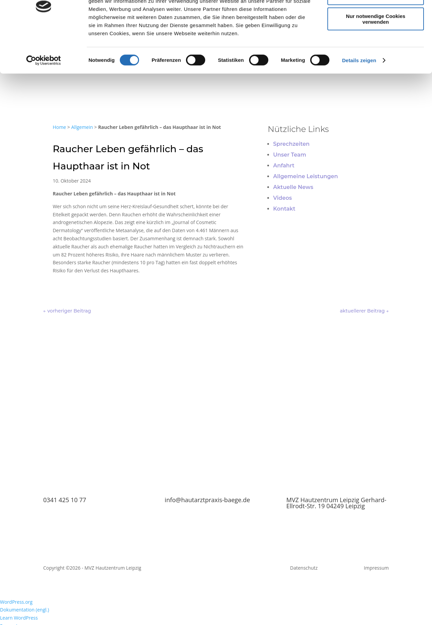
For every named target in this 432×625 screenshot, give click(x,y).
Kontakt (284, 209)
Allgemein (82, 127)
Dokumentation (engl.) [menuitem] (24, 609)
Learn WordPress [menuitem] (19, 618)
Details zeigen (359, 100)
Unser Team (289, 155)
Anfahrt (283, 165)
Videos (282, 198)
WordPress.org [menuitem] (16, 602)
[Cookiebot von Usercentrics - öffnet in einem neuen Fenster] (43, 101)
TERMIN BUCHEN (216, 438)
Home (59, 127)
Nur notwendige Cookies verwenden (375, 59)
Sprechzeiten (291, 144)
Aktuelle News (293, 187)
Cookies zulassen (375, 17)
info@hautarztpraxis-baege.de (207, 500)
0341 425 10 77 (64, 500)
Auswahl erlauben (375, 36)
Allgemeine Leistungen (305, 176)
